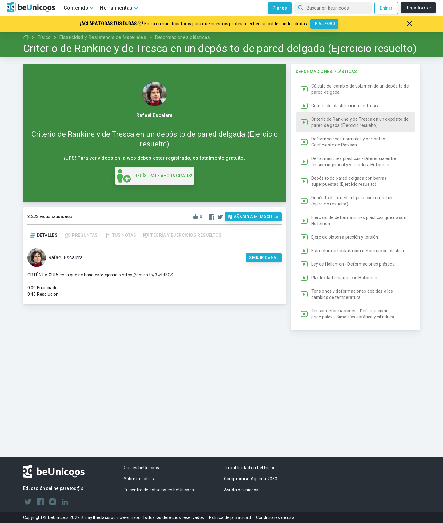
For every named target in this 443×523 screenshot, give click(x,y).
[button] (355, 203)
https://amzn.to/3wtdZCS (147, 274)
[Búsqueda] (333, 8)
